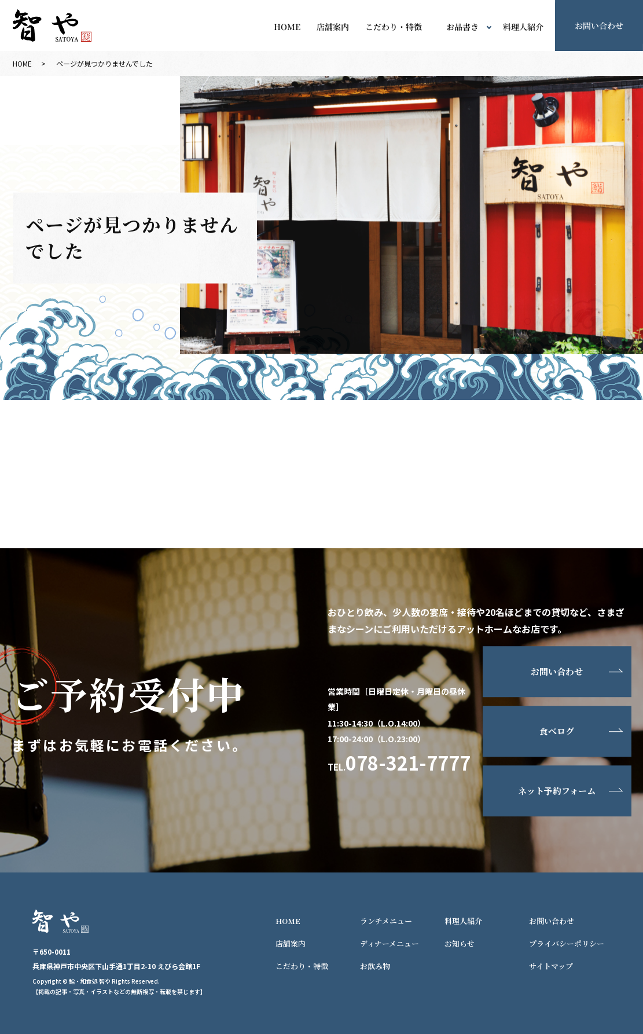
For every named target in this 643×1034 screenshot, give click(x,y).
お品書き (462, 27)
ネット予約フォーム (557, 791)
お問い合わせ (557, 672)
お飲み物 (375, 965)
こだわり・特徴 (393, 27)
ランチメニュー (386, 920)
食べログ (556, 731)
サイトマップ (551, 965)
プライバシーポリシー (566, 943)
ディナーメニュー (389, 943)
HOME (287, 27)
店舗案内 (333, 27)
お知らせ (459, 943)
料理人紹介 (523, 27)
